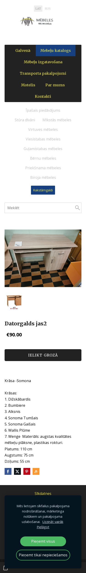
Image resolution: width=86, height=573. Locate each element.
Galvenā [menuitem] (22, 50)
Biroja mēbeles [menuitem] (43, 177)
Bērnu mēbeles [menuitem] (43, 158)
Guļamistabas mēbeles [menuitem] (43, 148)
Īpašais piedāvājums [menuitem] (43, 110)
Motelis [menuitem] (28, 85)
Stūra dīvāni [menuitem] (25, 119)
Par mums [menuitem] (55, 85)
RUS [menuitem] (48, 8)
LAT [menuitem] (38, 8)
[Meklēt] (43, 208)
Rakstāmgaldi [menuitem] (43, 190)
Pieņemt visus (43, 541)
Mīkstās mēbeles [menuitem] (56, 119)
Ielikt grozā (43, 355)
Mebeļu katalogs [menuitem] (55, 50)
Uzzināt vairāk (52, 522)
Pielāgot (43, 527)
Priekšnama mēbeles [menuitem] (43, 167)
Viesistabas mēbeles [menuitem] (43, 139)
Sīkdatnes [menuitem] (43, 493)
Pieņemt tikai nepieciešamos (43, 554)
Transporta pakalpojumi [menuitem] (43, 73)
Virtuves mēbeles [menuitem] (43, 129)
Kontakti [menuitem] (43, 96)
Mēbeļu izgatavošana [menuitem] (43, 62)
